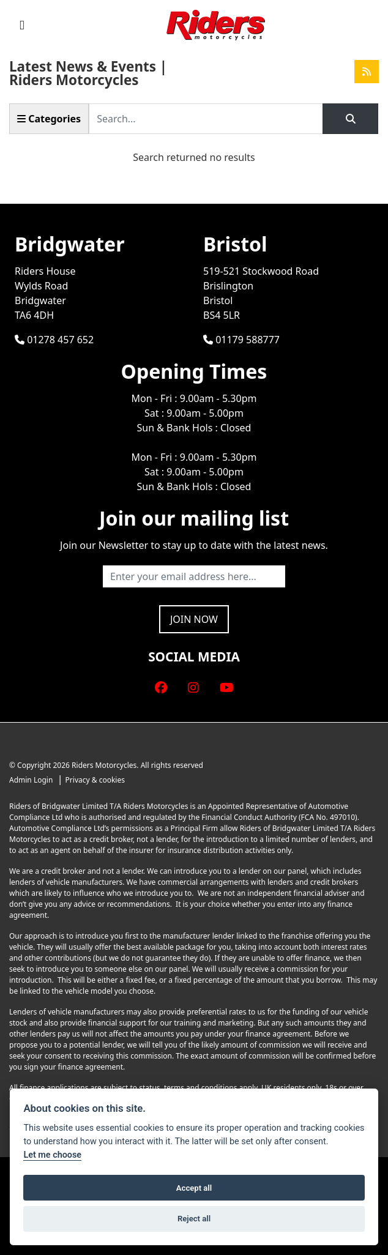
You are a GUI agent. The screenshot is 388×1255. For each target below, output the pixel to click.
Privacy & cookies (95, 780)
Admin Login (31, 780)
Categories (49, 118)
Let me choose (52, 1155)
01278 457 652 (54, 339)
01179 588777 (241, 339)
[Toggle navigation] (22, 25)
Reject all (194, 1218)
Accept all (194, 1188)
